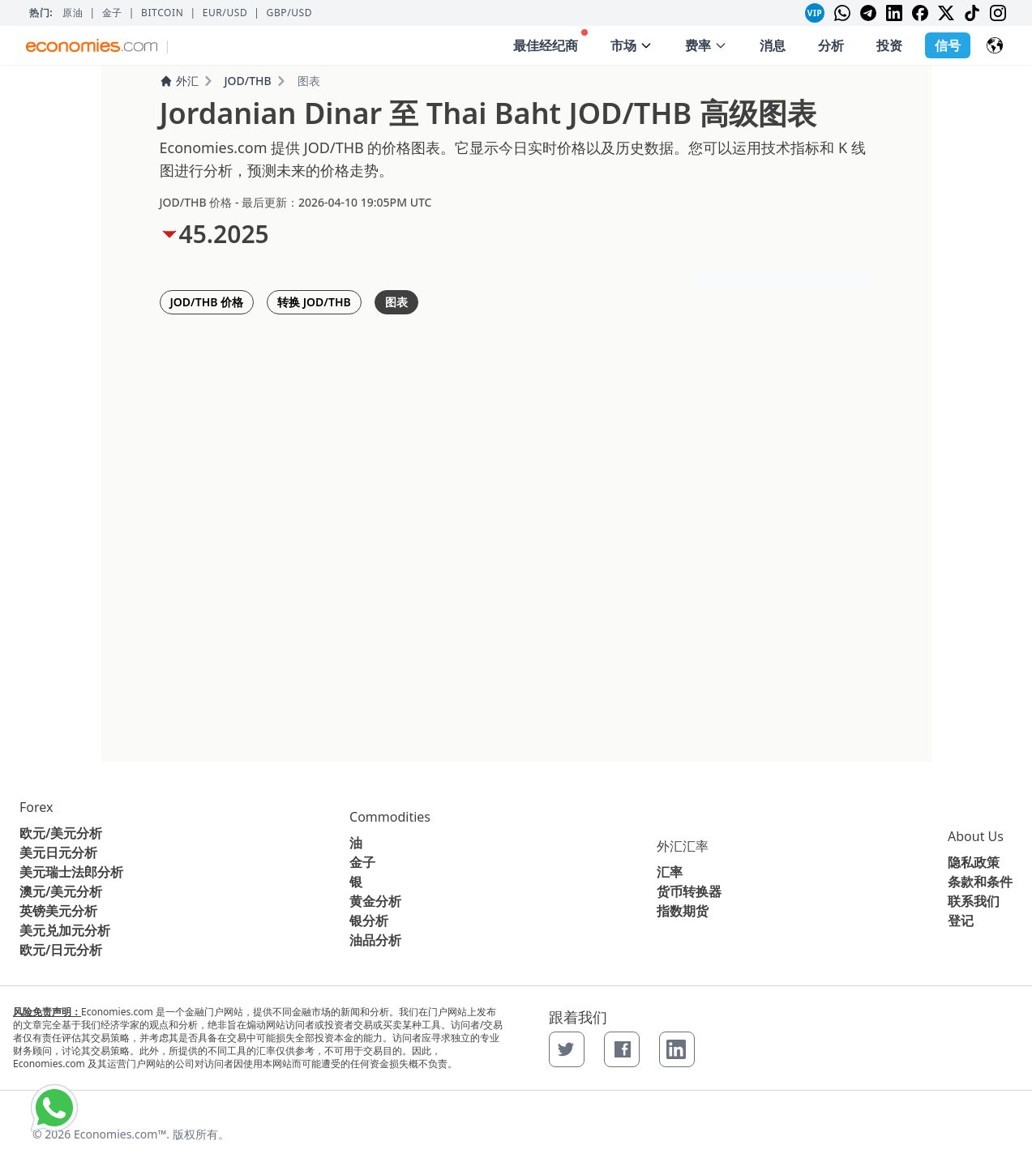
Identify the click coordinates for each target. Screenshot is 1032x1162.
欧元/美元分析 (60, 833)
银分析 (368, 920)
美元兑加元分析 (64, 930)
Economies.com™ (120, 1134)
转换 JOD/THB (314, 302)
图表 (396, 302)
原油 (72, 12)
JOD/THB (248, 80)
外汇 (179, 80)
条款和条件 (980, 882)
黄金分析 (375, 901)
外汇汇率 (683, 846)
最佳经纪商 (550, 41)
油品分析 (375, 940)
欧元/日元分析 (60, 950)
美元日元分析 (58, 852)
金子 (112, 12)
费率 (706, 45)
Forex (36, 807)
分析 (831, 45)
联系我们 (974, 901)
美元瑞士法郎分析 (71, 872)
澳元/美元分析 (60, 891)
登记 (961, 920)
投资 (889, 45)
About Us (976, 836)
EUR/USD (225, 12)
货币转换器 (689, 891)
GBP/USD (290, 12)
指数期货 (683, 911)
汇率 (670, 872)
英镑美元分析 (58, 911)
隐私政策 (974, 862)
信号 (948, 45)
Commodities (389, 817)
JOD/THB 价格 (207, 302)
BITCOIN (162, 12)
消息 (773, 45)
